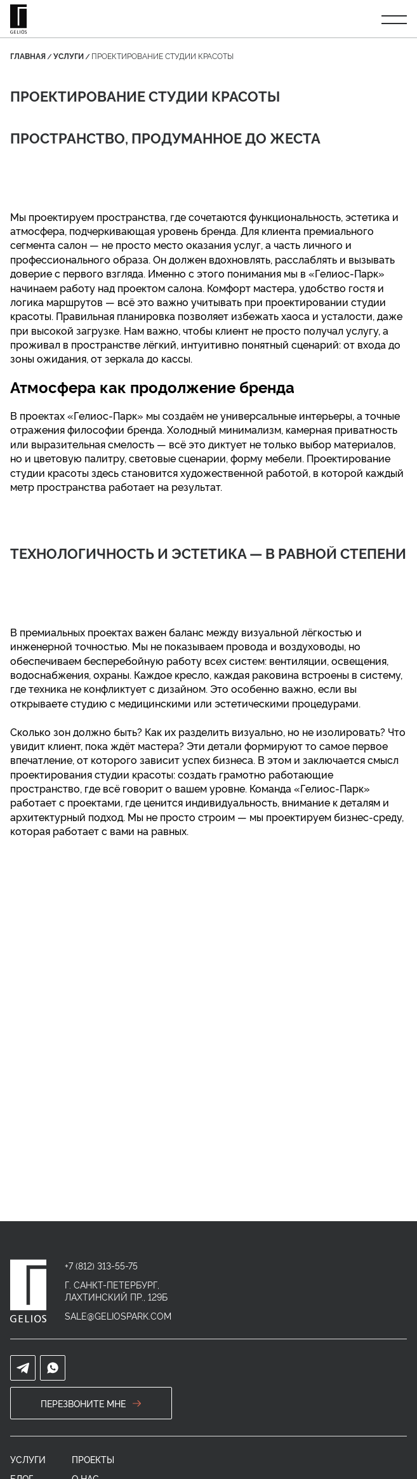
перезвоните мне (91, 1403)
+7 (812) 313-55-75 (101, 1265)
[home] (28, 1291)
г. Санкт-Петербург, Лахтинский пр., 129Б (116, 1290)
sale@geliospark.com (118, 1315)
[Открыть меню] (394, 19)
